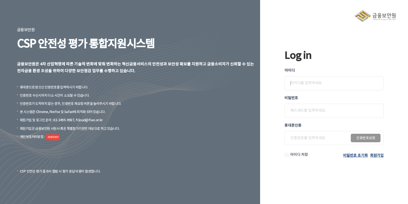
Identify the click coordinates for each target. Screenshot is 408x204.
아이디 (289, 70)
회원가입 (377, 155)
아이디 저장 (299, 154)
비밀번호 (291, 98)
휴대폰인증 (292, 125)
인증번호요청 (365, 138)
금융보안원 (375, 16)
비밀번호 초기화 (355, 155)
